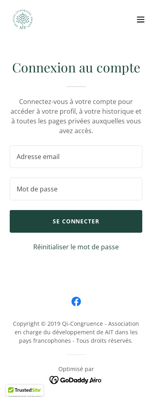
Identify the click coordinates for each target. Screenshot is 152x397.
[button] (141, 19)
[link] (22, 19)
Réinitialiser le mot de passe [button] (76, 246)
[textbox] (76, 156)
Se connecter (76, 221)
